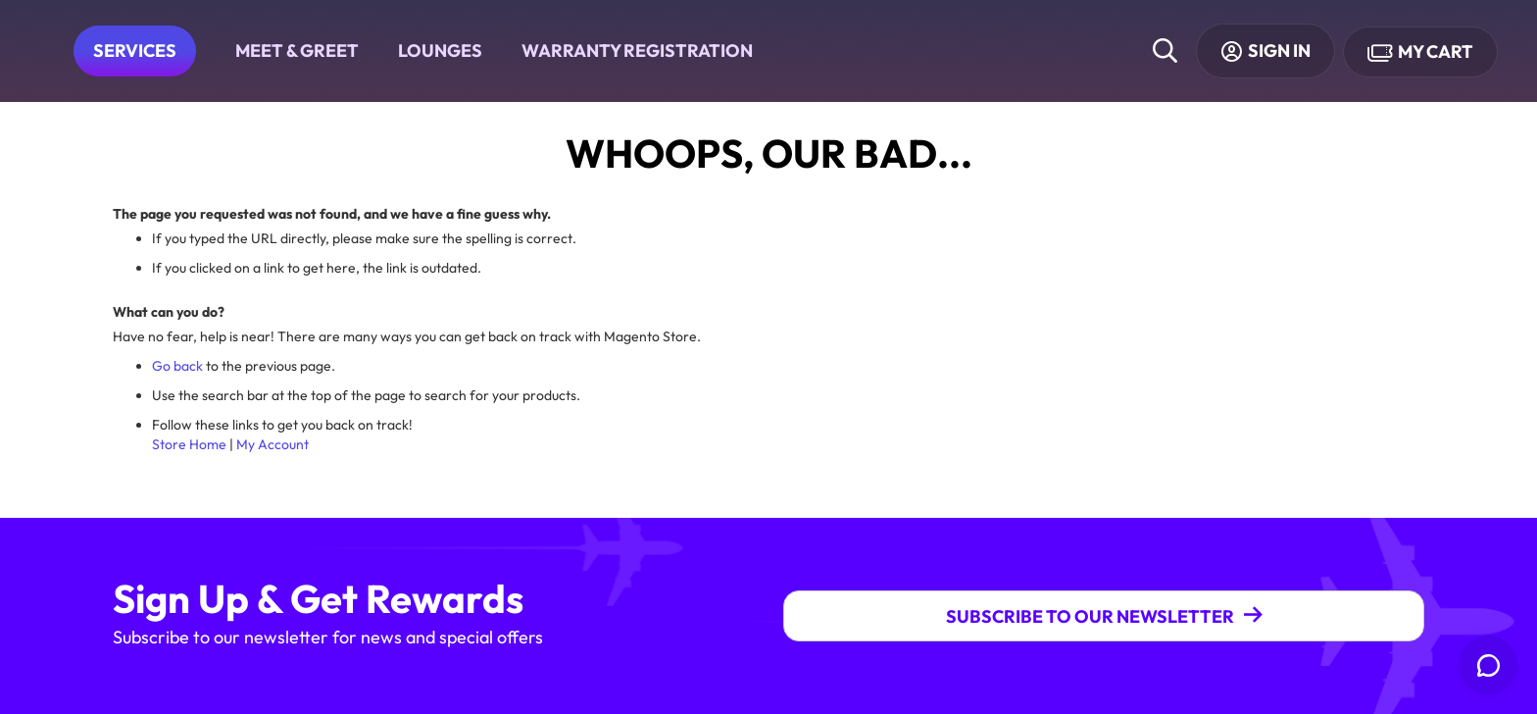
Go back (177, 366)
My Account (272, 444)
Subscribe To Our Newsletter (1090, 616)
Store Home (189, 444)
